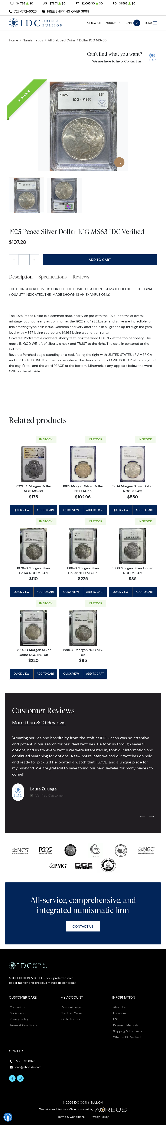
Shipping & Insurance (127, 1031)
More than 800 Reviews (39, 723)
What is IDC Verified (127, 1037)
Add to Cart (100, 259)
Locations (119, 1013)
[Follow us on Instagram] (20, 1078)
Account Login (71, 1007)
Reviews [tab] (80, 277)
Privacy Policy (19, 1019)
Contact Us (83, 926)
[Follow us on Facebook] (12, 1078)
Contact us (132, 61)
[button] (8, 1117)
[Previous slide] (142, 817)
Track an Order (71, 1013)
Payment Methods (126, 1025)
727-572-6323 (25, 11)
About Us (119, 1007)
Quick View (21, 510)
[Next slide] (151, 817)
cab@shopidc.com (28, 1067)
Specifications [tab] (52, 277)
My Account (18, 1013)
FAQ (115, 1019)
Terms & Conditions (23, 1025)
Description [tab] (21, 277)
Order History (70, 1019)
